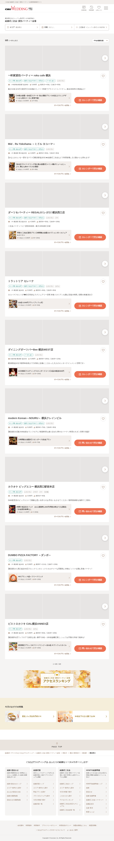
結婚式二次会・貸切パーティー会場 (48, 753)
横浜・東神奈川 (75, 753)
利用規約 (29, 825)
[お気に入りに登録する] (103, 76)
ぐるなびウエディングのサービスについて (50, 830)
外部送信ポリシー (65, 825)
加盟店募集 (92, 825)
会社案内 (21, 825)
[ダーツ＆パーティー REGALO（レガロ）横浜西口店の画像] (57, 195)
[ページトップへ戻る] (57, 745)
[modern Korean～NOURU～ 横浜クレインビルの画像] (57, 400)
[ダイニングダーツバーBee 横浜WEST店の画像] (57, 332)
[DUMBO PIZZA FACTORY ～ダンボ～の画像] (57, 537)
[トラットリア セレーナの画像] (57, 263)
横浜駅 (84, 753)
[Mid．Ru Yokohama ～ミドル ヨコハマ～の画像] (57, 126)
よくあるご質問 (72, 830)
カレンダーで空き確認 (90, 100)
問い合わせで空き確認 (90, 442)
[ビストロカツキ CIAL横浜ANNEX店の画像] (57, 606)
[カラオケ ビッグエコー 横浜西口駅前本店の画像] (57, 469)
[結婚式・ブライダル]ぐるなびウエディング (19, 753)
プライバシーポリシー (49, 825)
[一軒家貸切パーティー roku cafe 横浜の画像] (57, 58)
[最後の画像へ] (105, 58)
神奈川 (65, 753)
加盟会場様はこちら (80, 825)
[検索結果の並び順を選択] (100, 41)
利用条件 (37, 825)
